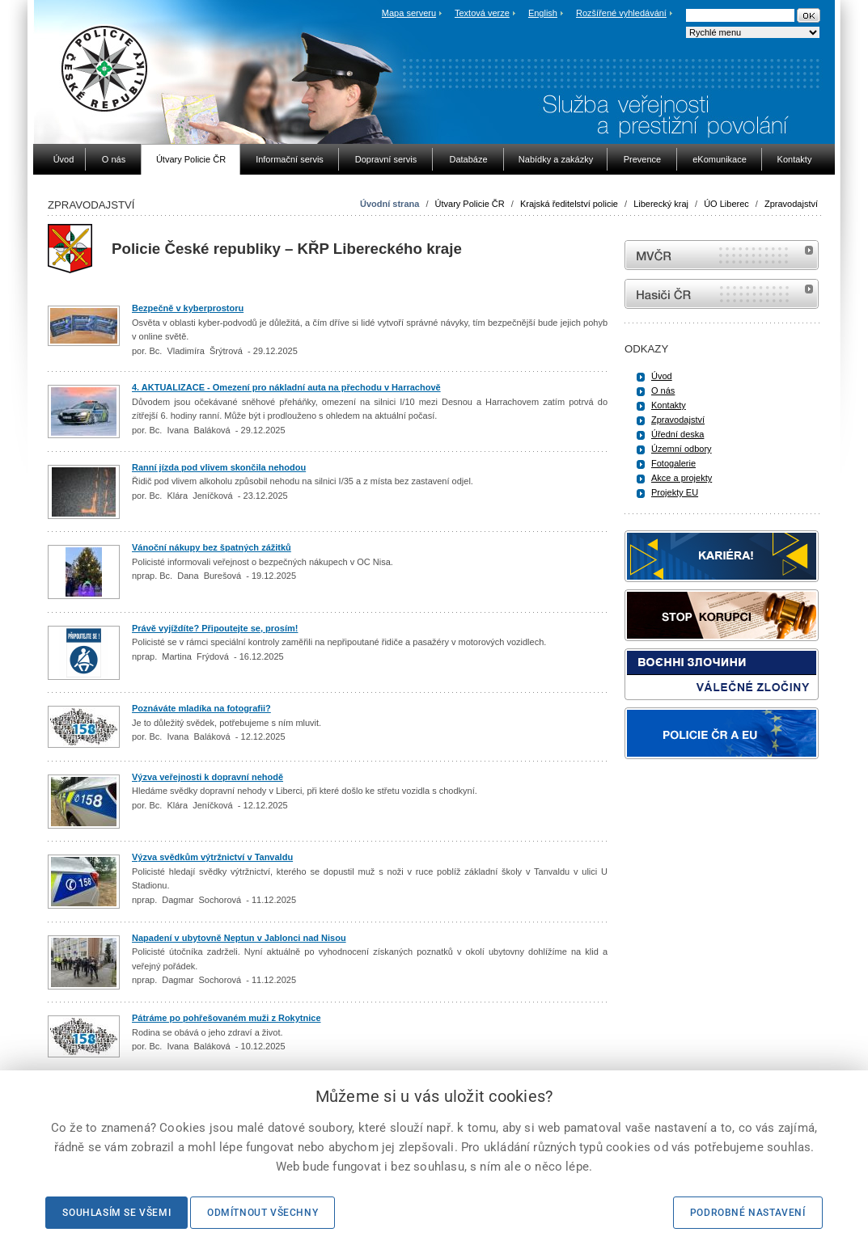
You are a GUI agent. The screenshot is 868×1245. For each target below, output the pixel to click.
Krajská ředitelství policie (569, 204)
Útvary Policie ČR (470, 204)
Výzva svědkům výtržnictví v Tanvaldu (212, 857)
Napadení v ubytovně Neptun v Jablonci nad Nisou (239, 938)
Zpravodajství (791, 204)
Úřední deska (677, 434)
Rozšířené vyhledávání (621, 13)
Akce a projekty (681, 478)
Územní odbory (681, 449)
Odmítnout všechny (262, 1212)
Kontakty (668, 405)
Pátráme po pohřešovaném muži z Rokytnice (226, 1018)
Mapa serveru (409, 13)
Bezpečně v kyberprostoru (187, 308)
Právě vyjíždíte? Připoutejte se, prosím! (215, 628)
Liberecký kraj (660, 204)
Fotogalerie (673, 463)
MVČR (722, 255)
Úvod (661, 376)
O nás (663, 390)
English (542, 13)
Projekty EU (674, 492)
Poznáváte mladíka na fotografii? (201, 708)
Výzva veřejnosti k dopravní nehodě (207, 777)
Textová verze (482, 13)
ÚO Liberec (726, 204)
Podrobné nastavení (748, 1212)
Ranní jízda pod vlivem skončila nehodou (219, 467)
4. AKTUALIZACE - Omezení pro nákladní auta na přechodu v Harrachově (286, 387)
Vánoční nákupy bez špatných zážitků (211, 547)
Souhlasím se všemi (116, 1212)
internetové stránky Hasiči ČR (722, 294)
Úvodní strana (389, 204)
